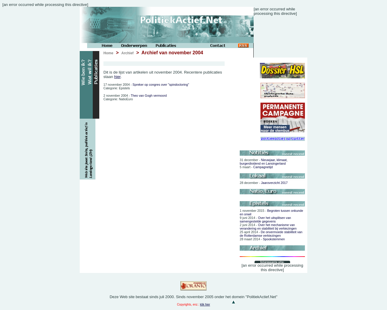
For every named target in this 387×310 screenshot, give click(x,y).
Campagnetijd (256, 167)
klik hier (205, 304)
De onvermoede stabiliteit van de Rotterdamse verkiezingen (271, 233)
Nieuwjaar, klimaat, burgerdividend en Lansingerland (263, 161)
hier (117, 76)
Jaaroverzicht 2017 (264, 183)
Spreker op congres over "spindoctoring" (146, 84)
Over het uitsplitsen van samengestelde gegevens (265, 219)
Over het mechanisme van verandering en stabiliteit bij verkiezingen (268, 226)
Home (108, 53)
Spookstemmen (262, 239)
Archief (127, 53)
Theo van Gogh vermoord (135, 95)
